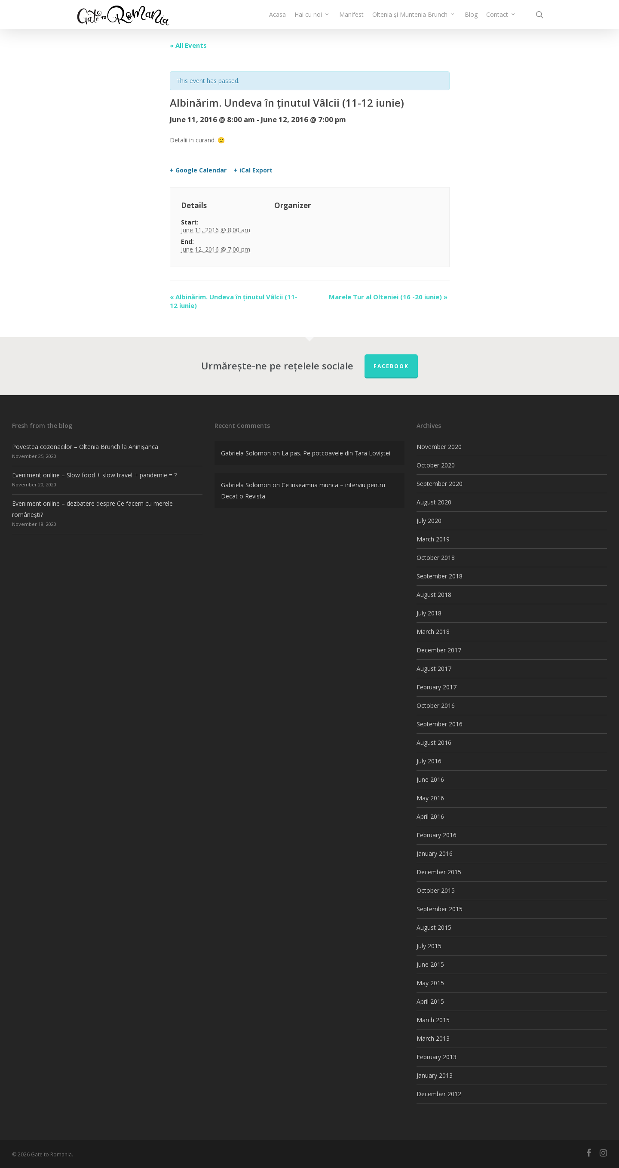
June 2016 (430, 779)
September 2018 (440, 576)
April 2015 (430, 1001)
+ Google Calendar (198, 170)
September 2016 (440, 724)
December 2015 (439, 872)
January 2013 (435, 1075)
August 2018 (434, 594)
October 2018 (436, 557)
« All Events (188, 45)
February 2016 (437, 835)
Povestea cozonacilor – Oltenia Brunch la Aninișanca (85, 447)
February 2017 (437, 687)
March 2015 (433, 1020)
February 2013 (437, 1057)
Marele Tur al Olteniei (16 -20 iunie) (388, 296)
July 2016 (429, 761)
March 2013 (433, 1038)
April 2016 (430, 816)
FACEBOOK (391, 366)
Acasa (277, 19)
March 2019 (433, 539)
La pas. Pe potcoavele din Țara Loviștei (336, 453)
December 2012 (439, 1094)
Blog (471, 19)
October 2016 (436, 705)
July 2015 (429, 946)
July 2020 (429, 520)
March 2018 (433, 631)
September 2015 (440, 909)
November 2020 (439, 447)
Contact (501, 19)
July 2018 (429, 613)
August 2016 (434, 742)
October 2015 (436, 890)
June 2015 (430, 964)
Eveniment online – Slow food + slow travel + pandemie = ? (94, 475)
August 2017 (434, 668)
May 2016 (430, 798)
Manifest (351, 19)
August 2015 (434, 927)
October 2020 (436, 465)
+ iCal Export (253, 170)
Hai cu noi (312, 19)
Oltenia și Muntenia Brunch (413, 19)
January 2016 (435, 853)
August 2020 (434, 502)
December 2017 (439, 650)
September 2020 (440, 483)
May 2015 (430, 983)
